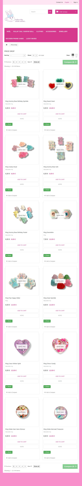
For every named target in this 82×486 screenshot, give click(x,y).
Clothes (39, 31)
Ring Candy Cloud (11, 167)
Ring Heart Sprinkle (50, 298)
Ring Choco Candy (50, 363)
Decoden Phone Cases (15, 38)
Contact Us (59, 2)
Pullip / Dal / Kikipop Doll (23, 31)
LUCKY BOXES (31, 38)
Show (29, 55)
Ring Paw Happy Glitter (12, 298)
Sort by (6, 55)
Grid (73, 55)
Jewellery (63, 31)
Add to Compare (12, 130)
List (76, 55)
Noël (9, 31)
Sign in (76, 2)
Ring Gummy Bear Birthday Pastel (16, 232)
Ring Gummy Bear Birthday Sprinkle (16, 101)
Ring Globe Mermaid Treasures (53, 429)
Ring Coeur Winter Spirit (13, 363)
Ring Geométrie (49, 232)
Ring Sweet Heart (49, 101)
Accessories (51, 31)
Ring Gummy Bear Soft (51, 167)
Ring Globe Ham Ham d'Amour (15, 429)
